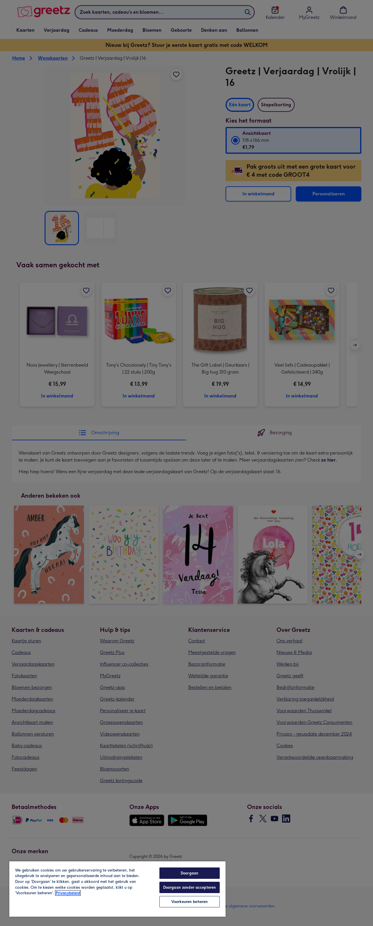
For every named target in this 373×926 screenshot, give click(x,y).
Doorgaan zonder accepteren (189, 887)
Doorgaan (189, 873)
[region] (117, 889)
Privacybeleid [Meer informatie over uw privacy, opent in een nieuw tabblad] (68, 893)
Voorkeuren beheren (189, 902)
